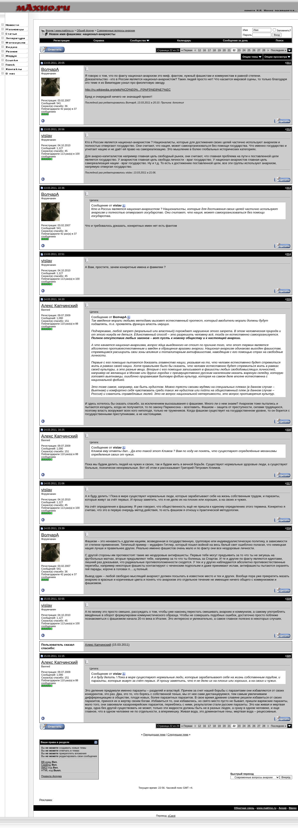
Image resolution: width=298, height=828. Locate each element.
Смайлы (46, 764)
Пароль (247, 34)
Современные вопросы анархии (116, 30)
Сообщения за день (235, 40)
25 (248, 50)
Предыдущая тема (154, 734)
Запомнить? (282, 30)
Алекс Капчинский (59, 305)
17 (209, 50)
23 (239, 50)
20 (224, 50)
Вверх (293, 808)
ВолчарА (50, 69)
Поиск (280, 40)
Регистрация (62, 40)
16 (204, 50)
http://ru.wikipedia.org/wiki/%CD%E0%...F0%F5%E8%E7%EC (128, 89)
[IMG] (44, 767)
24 (244, 50)
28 (263, 50)
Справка (98, 40)
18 (214, 50)
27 (258, 50)
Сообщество (139, 40)
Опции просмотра (275, 56)
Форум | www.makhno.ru (60, 30)
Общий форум (85, 30)
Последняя (278, 50)
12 (199, 50)
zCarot (171, 815)
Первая (186, 50)
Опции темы (250, 56)
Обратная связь (244, 808)
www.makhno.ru (266, 808)
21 (229, 50)
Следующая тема (177, 734)
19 (219, 50)
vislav (46, 135)
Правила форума (51, 776)
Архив (283, 808)
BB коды (46, 762)
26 (253, 50)
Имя (245, 30)
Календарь (184, 40)
